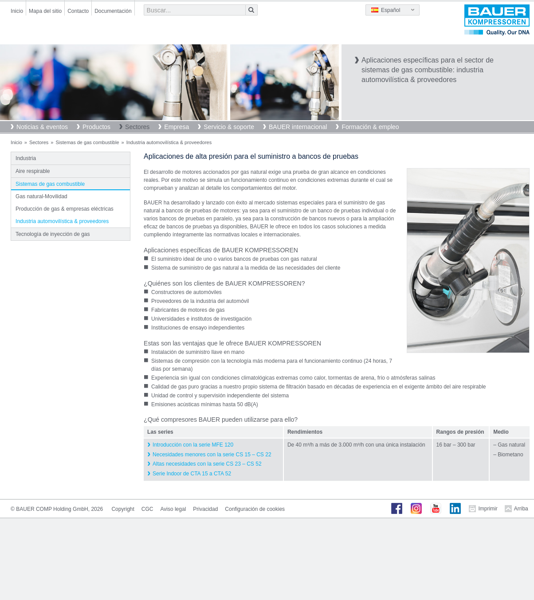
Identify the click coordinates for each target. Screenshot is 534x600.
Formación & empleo (370, 126)
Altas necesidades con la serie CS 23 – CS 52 (207, 464)
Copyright (122, 509)
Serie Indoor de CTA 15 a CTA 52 (192, 474)
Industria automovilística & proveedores (62, 221)
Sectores (137, 126)
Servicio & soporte (229, 126)
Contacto (78, 11)
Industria (26, 158)
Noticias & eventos (42, 126)
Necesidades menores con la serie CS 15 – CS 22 (212, 454)
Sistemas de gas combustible (87, 142)
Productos (96, 126)
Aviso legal (173, 509)
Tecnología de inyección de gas (53, 234)
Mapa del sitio (45, 11)
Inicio (17, 11)
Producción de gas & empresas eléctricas (65, 209)
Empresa (176, 126)
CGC (147, 509)
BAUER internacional (298, 126)
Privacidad (205, 509)
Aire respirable (33, 171)
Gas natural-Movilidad (41, 196)
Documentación (112, 11)
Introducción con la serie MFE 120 (193, 445)
